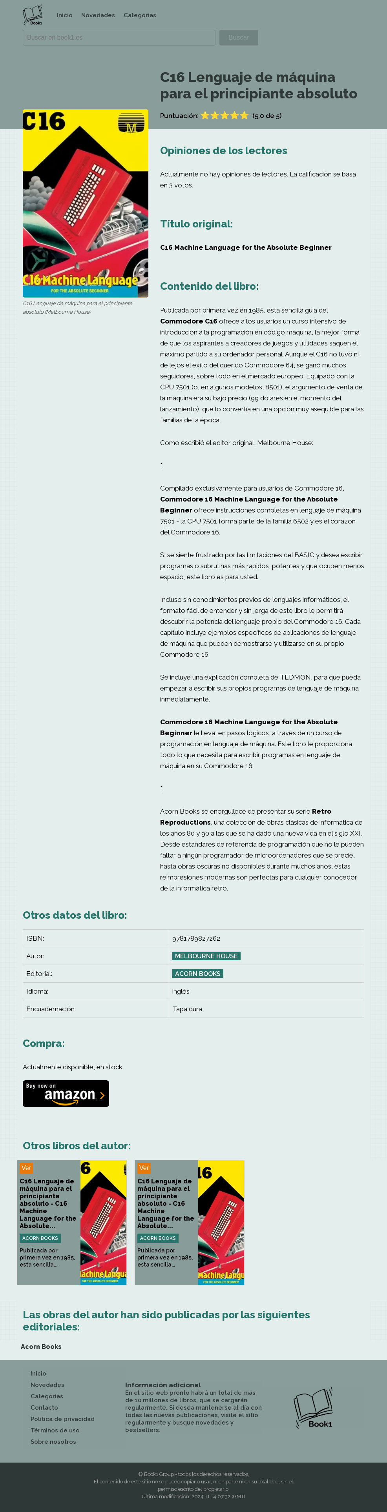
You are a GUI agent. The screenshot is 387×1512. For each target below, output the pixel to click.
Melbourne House (206, 956)
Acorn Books (198, 974)
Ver (26, 1168)
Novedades (98, 15)
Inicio (65, 15)
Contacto (44, 1407)
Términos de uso (55, 1430)
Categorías (140, 15)
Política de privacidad (63, 1419)
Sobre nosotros (53, 1441)
